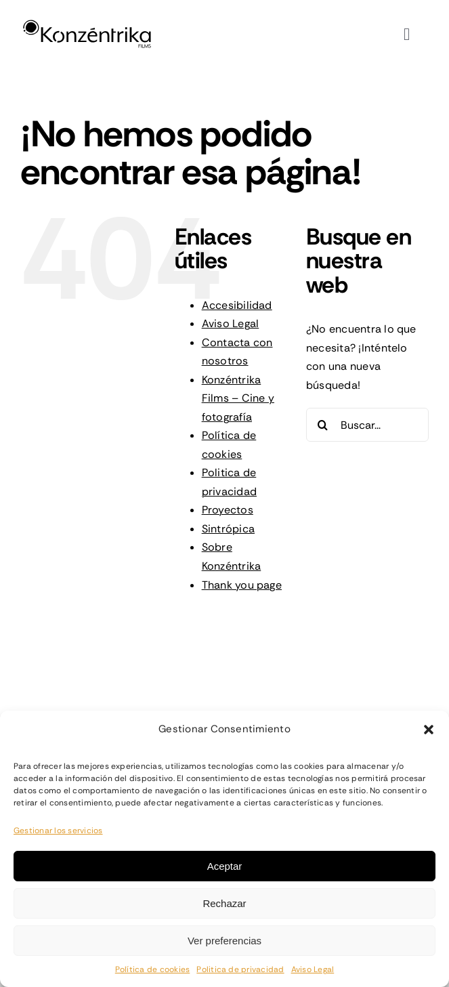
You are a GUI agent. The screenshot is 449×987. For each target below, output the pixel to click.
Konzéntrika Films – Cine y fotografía (238, 398)
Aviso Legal (313, 969)
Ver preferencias (224, 940)
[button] (428, 729)
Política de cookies (152, 969)
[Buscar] (323, 425)
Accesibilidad (237, 305)
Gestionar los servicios (58, 830)
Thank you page (242, 585)
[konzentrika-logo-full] (87, 23)
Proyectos (227, 510)
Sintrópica (228, 529)
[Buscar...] (367, 425)
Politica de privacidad (240, 969)
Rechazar (224, 903)
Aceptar (224, 866)
